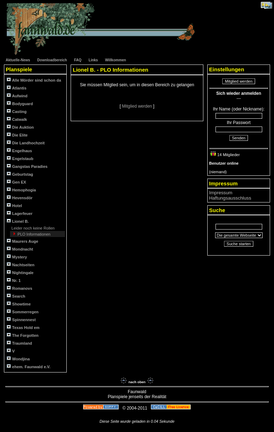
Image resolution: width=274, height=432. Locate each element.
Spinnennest (21, 319)
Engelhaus (19, 150)
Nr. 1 (14, 280)
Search (16, 296)
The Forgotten (23, 335)
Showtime (19, 304)
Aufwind (17, 95)
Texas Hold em (23, 327)
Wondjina (18, 358)
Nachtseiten (20, 264)
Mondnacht (20, 249)
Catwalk (17, 119)
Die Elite (17, 135)
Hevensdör (19, 197)
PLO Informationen (33, 234)
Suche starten (239, 244)
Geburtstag (20, 174)
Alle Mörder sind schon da (34, 80)
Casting (16, 111)
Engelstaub (20, 158)
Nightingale (20, 272)
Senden (238, 138)
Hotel (14, 205)
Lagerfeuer (19, 213)
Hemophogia (21, 189)
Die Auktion (20, 127)
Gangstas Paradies (27, 166)
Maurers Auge (22, 241)
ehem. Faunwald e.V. (28, 366)
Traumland (19, 343)
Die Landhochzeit (26, 142)
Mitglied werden (137, 106)
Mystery (17, 256)
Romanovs (19, 288)
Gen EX (16, 182)
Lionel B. (18, 221)
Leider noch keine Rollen (32, 228)
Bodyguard (20, 103)
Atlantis (16, 88)
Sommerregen (23, 311)
